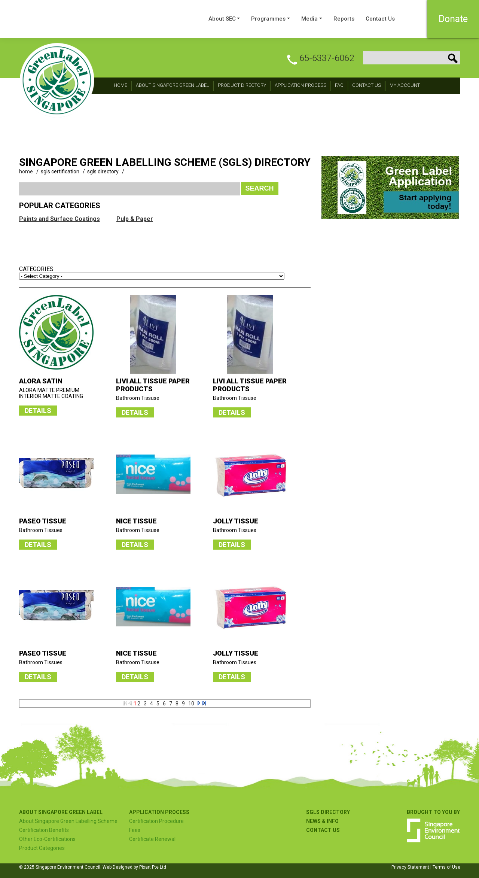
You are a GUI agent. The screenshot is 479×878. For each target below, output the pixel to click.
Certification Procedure (156, 821)
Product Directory (242, 85)
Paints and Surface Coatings (59, 218)
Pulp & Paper (134, 218)
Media (309, 18)
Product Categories (42, 848)
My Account (405, 85)
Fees (134, 830)
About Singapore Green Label (172, 85)
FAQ (339, 85)
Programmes (268, 18)
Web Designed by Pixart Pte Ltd (134, 867)
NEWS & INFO (322, 821)
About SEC (222, 18)
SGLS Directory (328, 812)
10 (191, 704)
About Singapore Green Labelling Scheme (68, 821)
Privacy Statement (410, 867)
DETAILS (38, 410)
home (26, 171)
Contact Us (380, 18)
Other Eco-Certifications (47, 839)
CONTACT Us (366, 85)
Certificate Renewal (152, 839)
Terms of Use (446, 867)
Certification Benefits (44, 830)
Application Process (300, 85)
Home (120, 85)
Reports (343, 18)
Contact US (323, 830)
